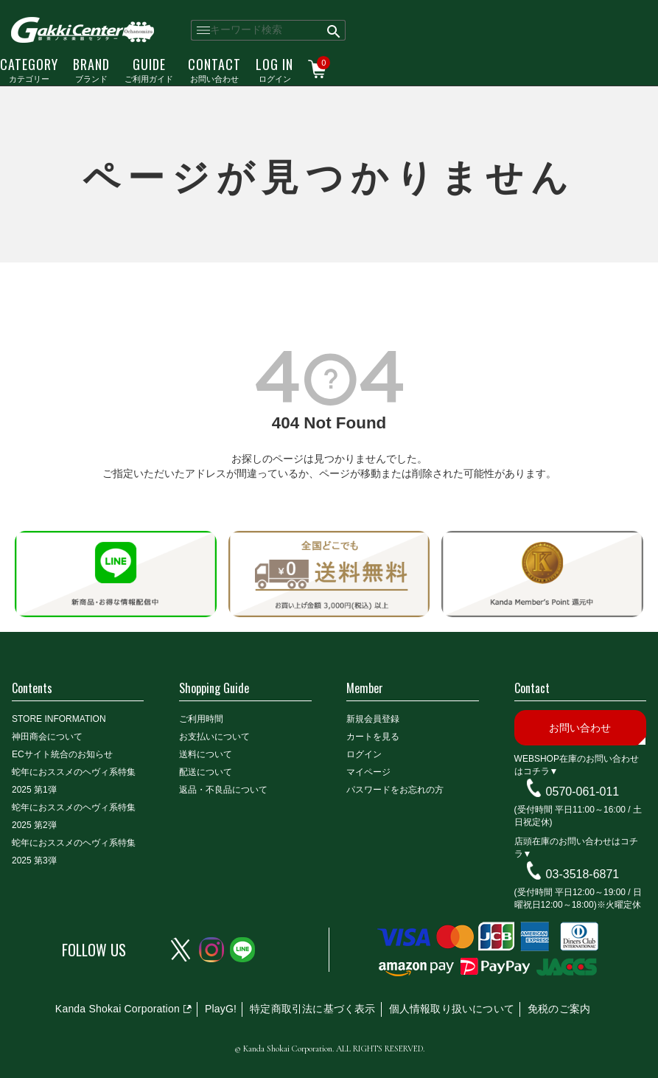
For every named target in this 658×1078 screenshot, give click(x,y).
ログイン (274, 69)
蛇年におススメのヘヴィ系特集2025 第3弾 (74, 852)
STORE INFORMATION (59, 719)
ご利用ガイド (149, 69)
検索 (334, 30)
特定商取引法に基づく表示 (312, 1009)
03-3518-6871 (583, 874)
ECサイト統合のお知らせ (62, 754)
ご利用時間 (201, 719)
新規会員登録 (372, 719)
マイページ (368, 772)
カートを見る (372, 736)
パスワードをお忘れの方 (395, 790)
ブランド (91, 69)
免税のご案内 (559, 1009)
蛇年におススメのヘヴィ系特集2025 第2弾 (74, 816)
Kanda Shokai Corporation (117, 1009)
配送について (205, 772)
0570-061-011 (583, 791)
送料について (205, 754)
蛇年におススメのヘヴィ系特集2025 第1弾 (74, 781)
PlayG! (221, 1009)
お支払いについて (214, 736)
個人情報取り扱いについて (451, 1009)
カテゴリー (29, 69)
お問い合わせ (214, 69)
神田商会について (47, 736)
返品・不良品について (223, 790)
